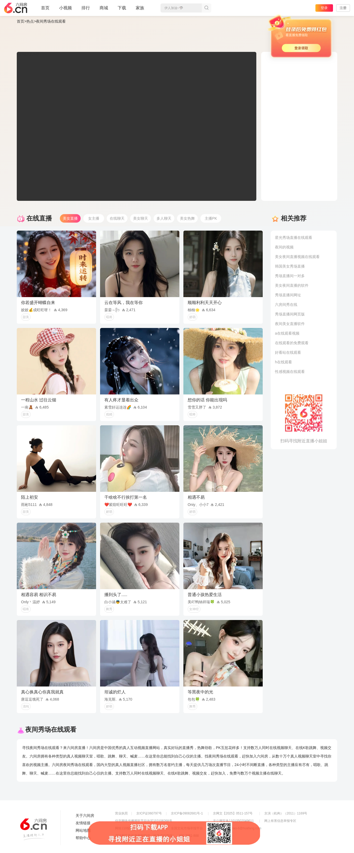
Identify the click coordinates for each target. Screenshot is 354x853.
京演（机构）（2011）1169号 (285, 813)
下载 (122, 8)
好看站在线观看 (288, 352)
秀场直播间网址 (288, 295)
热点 (30, 21)
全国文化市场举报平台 (187, 828)
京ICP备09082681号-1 (187, 813)
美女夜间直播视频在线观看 (297, 257)
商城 (104, 10)
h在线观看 (283, 362)
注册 (343, 8)
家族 (140, 10)
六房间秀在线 (286, 304)
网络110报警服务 (127, 828)
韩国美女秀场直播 (290, 266)
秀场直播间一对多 (290, 276)
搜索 (206, 8)
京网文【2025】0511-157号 (233, 813)
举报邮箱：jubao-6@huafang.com (237, 828)
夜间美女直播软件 (290, 324)
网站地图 (83, 830)
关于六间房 (85, 815)
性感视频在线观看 (290, 371)
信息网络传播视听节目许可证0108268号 (143, 821)
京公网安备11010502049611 (233, 821)
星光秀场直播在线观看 (293, 237)
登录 (324, 8)
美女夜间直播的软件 (291, 285)
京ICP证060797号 (149, 813)
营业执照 (121, 813)
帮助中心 (83, 838)
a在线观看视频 (287, 333)
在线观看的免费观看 (291, 343)
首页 (45, 10)
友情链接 (83, 823)
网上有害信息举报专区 (280, 821)
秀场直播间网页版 (290, 314)
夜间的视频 (284, 247)
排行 (85, 8)
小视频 (65, 10)
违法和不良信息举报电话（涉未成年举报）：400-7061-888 (157, 836)
